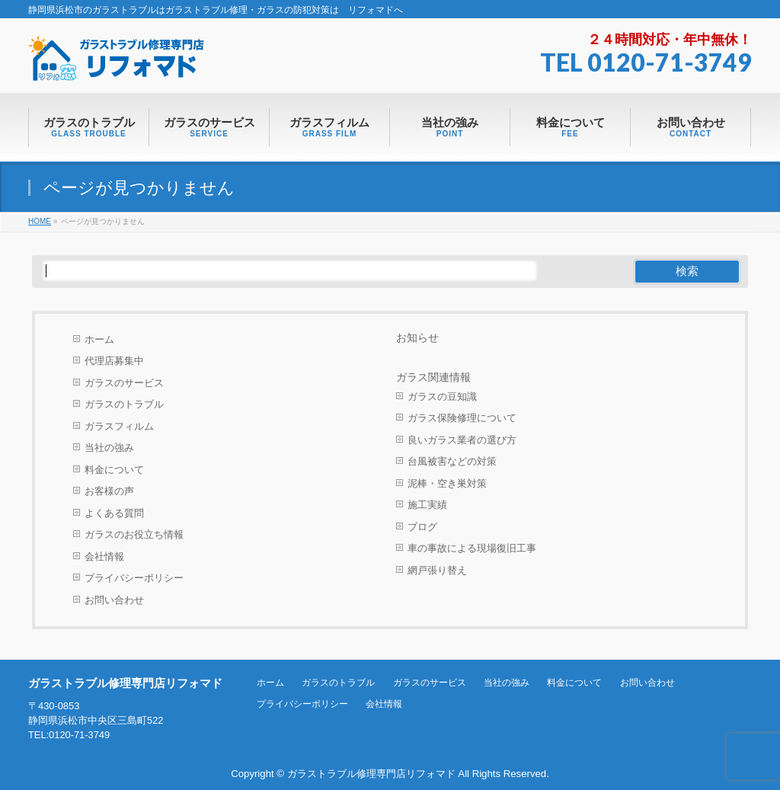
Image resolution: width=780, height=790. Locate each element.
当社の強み (109, 447)
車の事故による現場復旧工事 (472, 548)
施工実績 (427, 504)
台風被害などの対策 (452, 461)
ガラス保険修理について (462, 418)
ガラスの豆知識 (442, 396)
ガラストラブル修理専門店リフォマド (371, 773)
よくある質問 (114, 513)
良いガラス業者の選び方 (462, 440)
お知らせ (417, 337)
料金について (114, 469)
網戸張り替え (437, 570)
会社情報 (104, 556)
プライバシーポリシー (134, 578)
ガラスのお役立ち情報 (134, 534)
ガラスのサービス (124, 383)
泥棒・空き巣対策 (447, 483)
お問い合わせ (114, 600)
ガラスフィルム (119, 426)
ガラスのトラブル (124, 404)
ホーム (99, 339)
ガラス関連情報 (433, 377)
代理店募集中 (114, 360)
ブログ (422, 527)
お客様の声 (109, 491)
